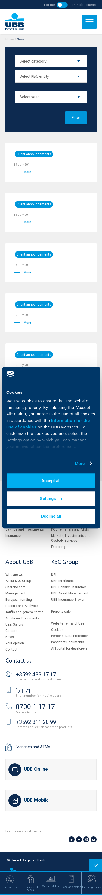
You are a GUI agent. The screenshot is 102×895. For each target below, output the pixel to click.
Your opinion (14, 643)
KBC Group (64, 562)
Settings (51, 498)
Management (15, 593)
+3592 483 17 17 (36, 674)
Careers (11, 631)
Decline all (51, 516)
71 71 (23, 690)
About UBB (19, 562)
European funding (18, 600)
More (80, 463)
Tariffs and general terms (24, 612)
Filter (76, 117)
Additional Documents (22, 618)
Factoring (58, 547)
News (9, 637)
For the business (83, 5)
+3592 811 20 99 (36, 722)
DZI (53, 575)
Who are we (14, 575)
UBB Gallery (14, 624)
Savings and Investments (24, 529)
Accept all (51, 480)
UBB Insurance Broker (67, 600)
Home (9, 39)
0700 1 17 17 (35, 707)
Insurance (13, 536)
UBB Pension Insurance (69, 587)
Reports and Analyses (22, 606)
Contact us (18, 661)
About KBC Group (18, 581)
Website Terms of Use (67, 623)
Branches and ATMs (33, 747)
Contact (11, 649)
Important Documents (67, 642)
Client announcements (34, 154)
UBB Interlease (62, 581)
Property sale (61, 611)
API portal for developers (69, 648)
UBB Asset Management (69, 593)
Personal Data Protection (70, 636)
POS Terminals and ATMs (70, 529)
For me (49, 5)
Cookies (57, 630)
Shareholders (15, 587)
